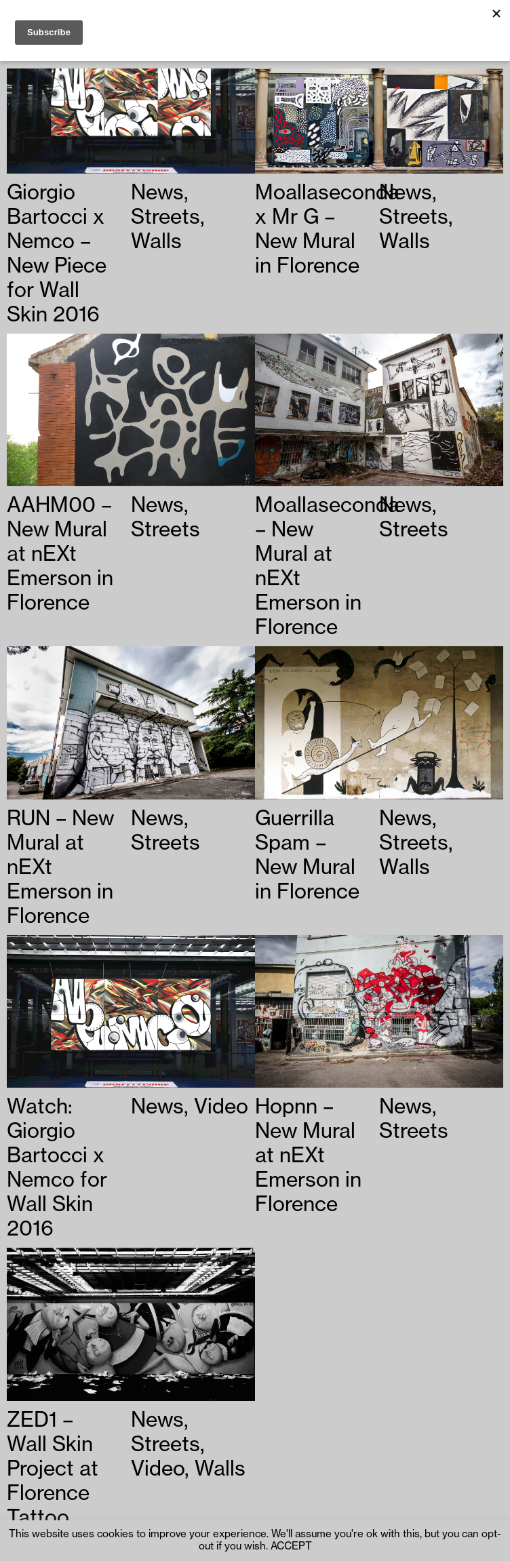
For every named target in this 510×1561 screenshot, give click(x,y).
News (157, 192)
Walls (156, 241)
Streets (165, 217)
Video (221, 1106)
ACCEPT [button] (291, 1546)
